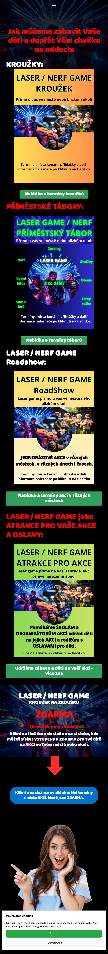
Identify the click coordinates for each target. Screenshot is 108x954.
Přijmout (54, 934)
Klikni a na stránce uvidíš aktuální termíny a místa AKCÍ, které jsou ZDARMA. (54, 795)
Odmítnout (54, 943)
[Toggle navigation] (54, 6)
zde (59, 926)
